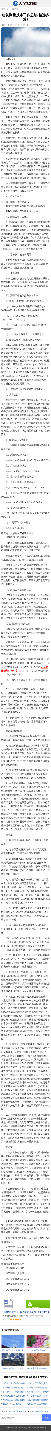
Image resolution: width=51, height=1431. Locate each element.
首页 (3, 9)
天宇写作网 (23, 1428)
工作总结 (14, 9)
